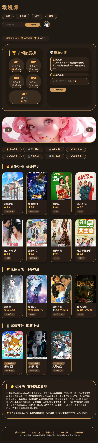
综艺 (37, 16)
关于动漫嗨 (20, 432)
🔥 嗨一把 (32, 25)
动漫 (51, 16)
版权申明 (50, 432)
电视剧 (23, 16)
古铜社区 (64, 432)
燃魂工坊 (36, 432)
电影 (8, 16)
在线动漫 (28, 38)
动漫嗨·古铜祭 (12, 38)
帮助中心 (79, 432)
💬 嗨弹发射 (58, 90)
